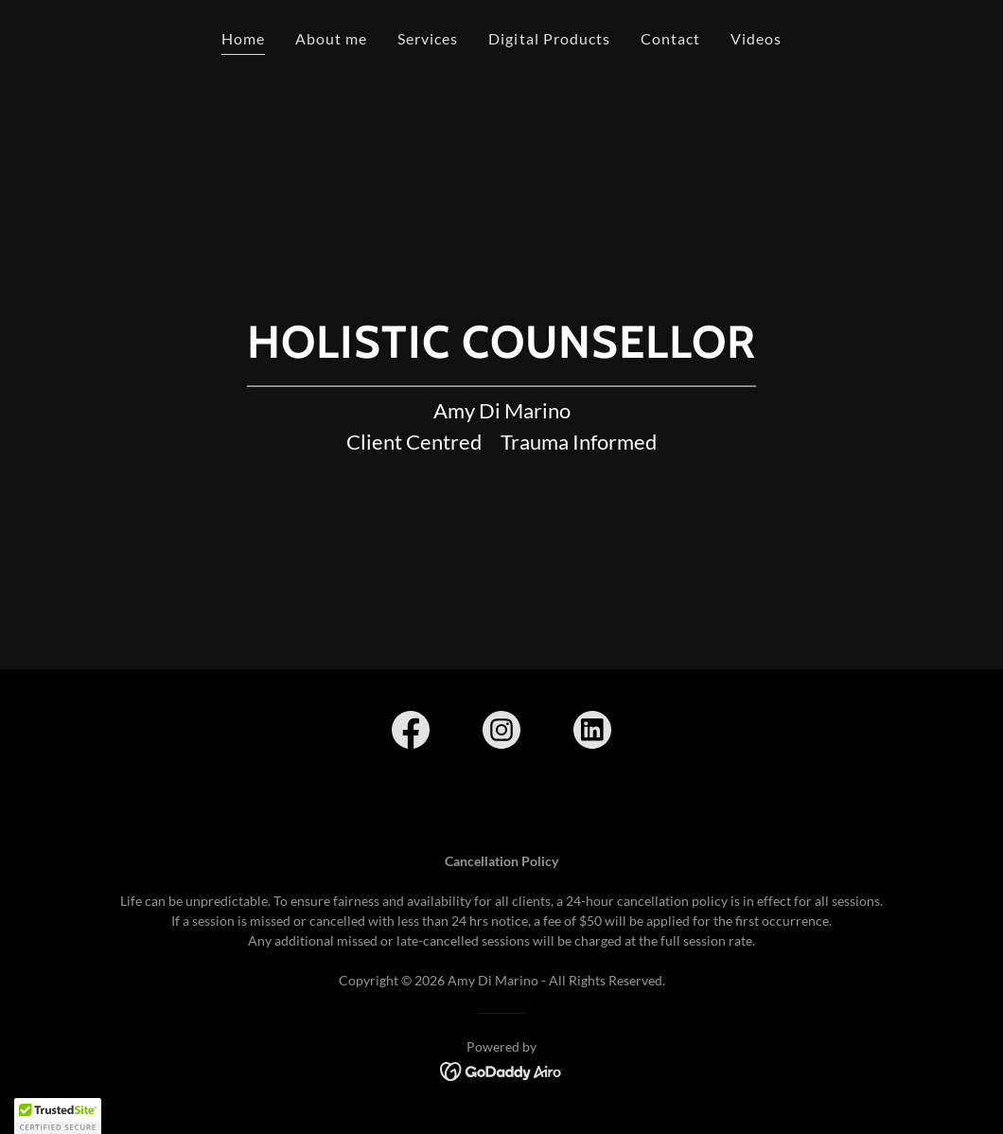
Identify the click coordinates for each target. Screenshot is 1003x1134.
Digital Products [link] (548, 38)
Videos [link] (756, 38)
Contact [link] (670, 38)
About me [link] (331, 38)
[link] (410, 733)
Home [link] (243, 38)
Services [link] (427, 38)
